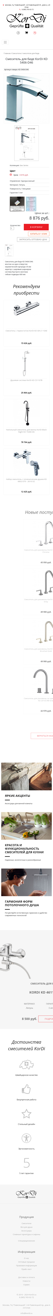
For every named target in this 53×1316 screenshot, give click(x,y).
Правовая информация (26, 1283)
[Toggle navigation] (5, 42)
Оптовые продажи (26, 1279)
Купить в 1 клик (38, 234)
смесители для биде (31, 53)
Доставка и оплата (26, 1289)
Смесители (16, 53)
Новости (26, 1293)
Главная (7, 53)
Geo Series (24, 165)
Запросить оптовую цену (33, 239)
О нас (26, 1276)
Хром (15, 175)
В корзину (36, 227)
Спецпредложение (26, 1247)
